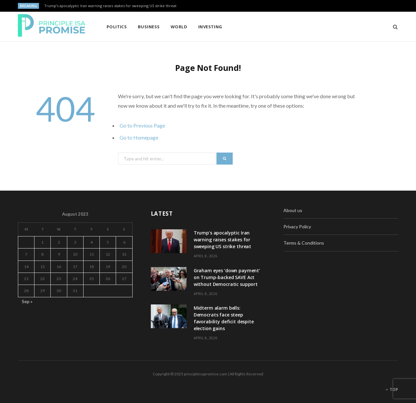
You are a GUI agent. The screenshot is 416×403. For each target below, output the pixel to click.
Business (149, 27)
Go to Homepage (139, 137)
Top (391, 389)
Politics (117, 27)
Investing (210, 27)
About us (292, 210)
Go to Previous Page (142, 125)
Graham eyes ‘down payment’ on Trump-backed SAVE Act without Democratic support (227, 277)
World (179, 27)
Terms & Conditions (303, 243)
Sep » (27, 301)
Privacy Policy (297, 226)
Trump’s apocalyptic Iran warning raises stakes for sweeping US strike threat (110, 6)
